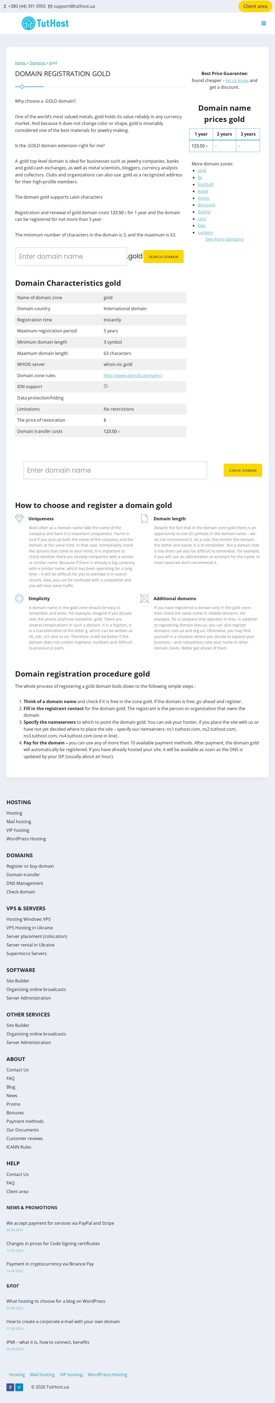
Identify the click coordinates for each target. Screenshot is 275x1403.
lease (203, 191)
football (205, 184)
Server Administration (28, 998)
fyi (200, 177)
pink (202, 170)
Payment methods (25, 1121)
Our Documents (22, 1130)
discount (206, 205)
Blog (10, 1087)
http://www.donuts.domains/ (133, 375)
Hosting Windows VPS (28, 919)
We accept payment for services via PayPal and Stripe (60, 1223)
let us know (237, 80)
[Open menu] (264, 23)
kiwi (201, 225)
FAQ (10, 1078)
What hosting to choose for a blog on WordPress (55, 1301)
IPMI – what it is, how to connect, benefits (47, 1342)
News (11, 1095)
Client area (255, 6)
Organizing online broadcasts (36, 989)
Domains (38, 62)
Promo (13, 1104)
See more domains (224, 239)
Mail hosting (18, 822)
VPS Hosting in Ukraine (29, 928)
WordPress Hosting (26, 839)
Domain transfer (23, 875)
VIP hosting (17, 830)
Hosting (14, 813)
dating (204, 212)
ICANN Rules (18, 1147)
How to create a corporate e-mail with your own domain (63, 1321)
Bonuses (15, 1113)
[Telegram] (19, 1387)
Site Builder (18, 981)
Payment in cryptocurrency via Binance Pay (50, 1264)
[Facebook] (10, 1387)
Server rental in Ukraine (30, 945)
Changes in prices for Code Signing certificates (53, 1243)
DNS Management (24, 883)
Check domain (243, 470)
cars (202, 219)
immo (203, 198)
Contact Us (17, 1070)
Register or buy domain (30, 866)
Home (21, 62)
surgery (205, 232)
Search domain (163, 257)
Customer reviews (24, 1138)
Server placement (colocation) (36, 936)
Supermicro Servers (26, 953)
